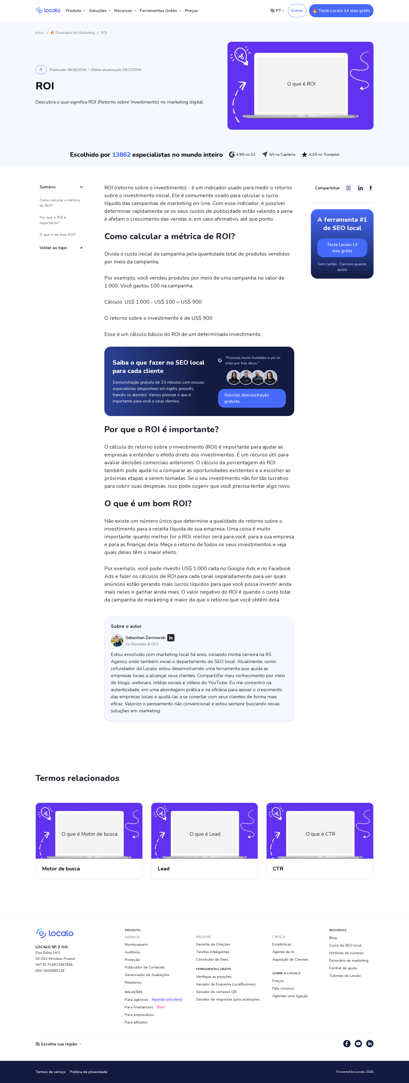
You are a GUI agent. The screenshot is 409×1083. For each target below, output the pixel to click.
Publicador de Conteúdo (145, 967)
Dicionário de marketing (348, 960)
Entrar (297, 11)
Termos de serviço (50, 1071)
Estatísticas (281, 944)
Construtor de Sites (212, 959)
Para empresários (139, 1014)
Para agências (154, 999)
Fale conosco (283, 988)
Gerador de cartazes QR (216, 991)
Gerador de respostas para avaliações (228, 999)
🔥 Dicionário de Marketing (72, 32)
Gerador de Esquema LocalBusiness (226, 984)
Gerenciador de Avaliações (147, 974)
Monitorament (136, 944)
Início (39, 32)
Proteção (132, 959)
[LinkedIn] (171, 637)
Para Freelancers (145, 1007)
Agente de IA (283, 951)
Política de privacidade (88, 1071)
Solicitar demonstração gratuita (246, 398)
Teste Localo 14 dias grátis (342, 248)
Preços (191, 11)
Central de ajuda (343, 968)
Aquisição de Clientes (290, 959)
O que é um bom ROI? (58, 234)
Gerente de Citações (213, 944)
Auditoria (132, 952)
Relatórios (133, 982)
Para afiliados (136, 1022)
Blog (333, 937)
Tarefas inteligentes (213, 951)
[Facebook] (370, 188)
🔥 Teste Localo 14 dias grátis (341, 11)
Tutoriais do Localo (345, 975)
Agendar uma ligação (290, 996)
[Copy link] (348, 188)
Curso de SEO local (345, 945)
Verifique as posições (214, 976)
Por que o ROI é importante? (53, 220)
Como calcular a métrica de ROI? (60, 203)
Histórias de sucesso (346, 952)
